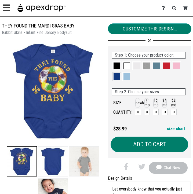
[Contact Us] (164, 8)
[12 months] (156, 112)
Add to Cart (149, 144)
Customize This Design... (150, 29)
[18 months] (164, 112)
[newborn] (138, 112)
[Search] (175, 8)
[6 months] (147, 112)
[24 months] (173, 112)
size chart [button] (176, 128)
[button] (22, 161)
